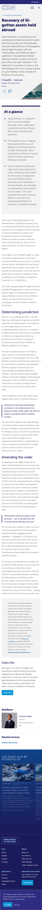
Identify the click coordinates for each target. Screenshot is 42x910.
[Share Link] (4, 92)
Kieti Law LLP (27, 859)
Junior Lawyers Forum (30, 865)
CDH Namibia (27, 862)
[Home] (8, 8)
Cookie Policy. (19, 899)
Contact (5, 862)
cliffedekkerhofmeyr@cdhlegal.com (19, 652)
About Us (25, 852)
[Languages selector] (35, 2)
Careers (4, 859)
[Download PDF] (9, 92)
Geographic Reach (8, 881)
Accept (8, 904)
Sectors (4, 875)
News (4, 884)
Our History (26, 856)
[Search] (39, 8)
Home (4, 852)
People (4, 856)
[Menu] (33, 8)
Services (5, 878)
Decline (16, 905)
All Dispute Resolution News (13, 16)
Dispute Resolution (10, 742)
